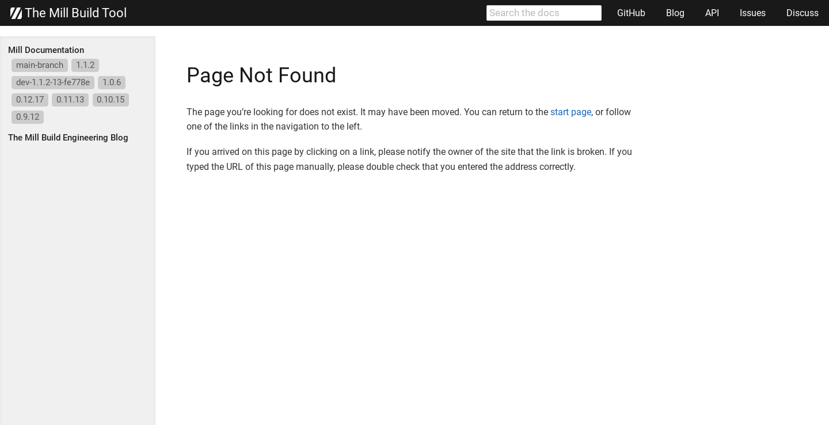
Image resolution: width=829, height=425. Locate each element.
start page (570, 112)
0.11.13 (70, 99)
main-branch (39, 65)
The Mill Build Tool (68, 13)
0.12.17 (30, 99)
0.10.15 (110, 99)
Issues (753, 12)
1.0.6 (111, 82)
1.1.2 (85, 65)
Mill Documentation (46, 50)
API (712, 12)
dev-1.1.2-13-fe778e (53, 82)
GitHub (631, 12)
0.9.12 (27, 117)
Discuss (802, 12)
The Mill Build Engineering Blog (68, 137)
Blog (675, 12)
